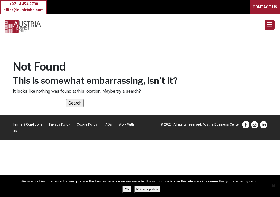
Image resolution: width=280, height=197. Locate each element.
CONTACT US (265, 7)
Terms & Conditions (27, 124)
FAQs (108, 124)
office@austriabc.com (23, 10)
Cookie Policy (87, 124)
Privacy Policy (59, 124)
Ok (127, 189)
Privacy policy (147, 189)
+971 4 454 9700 (23, 4)
